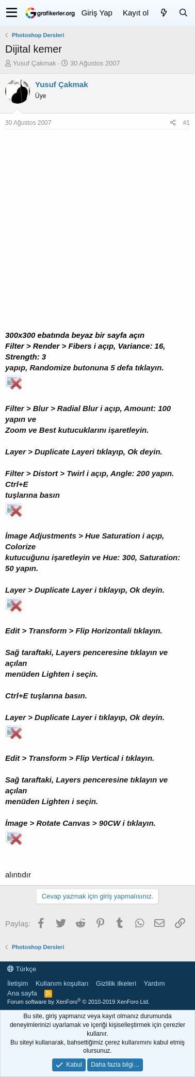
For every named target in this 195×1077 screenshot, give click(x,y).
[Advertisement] (97, 232)
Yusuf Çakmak (34, 63)
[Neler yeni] (163, 12)
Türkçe (21, 969)
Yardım (154, 983)
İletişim (17, 983)
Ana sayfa (22, 993)
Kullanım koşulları (62, 983)
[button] (11, 13)
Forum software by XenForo (78, 1002)
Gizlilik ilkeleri (116, 983)
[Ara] (183, 12)
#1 (186, 122)
